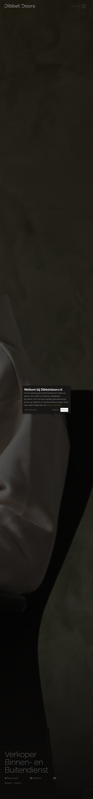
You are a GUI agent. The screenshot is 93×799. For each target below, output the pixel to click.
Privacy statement (53, 405)
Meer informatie (31, 410)
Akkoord (64, 410)
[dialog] (46, 399)
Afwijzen (55, 410)
